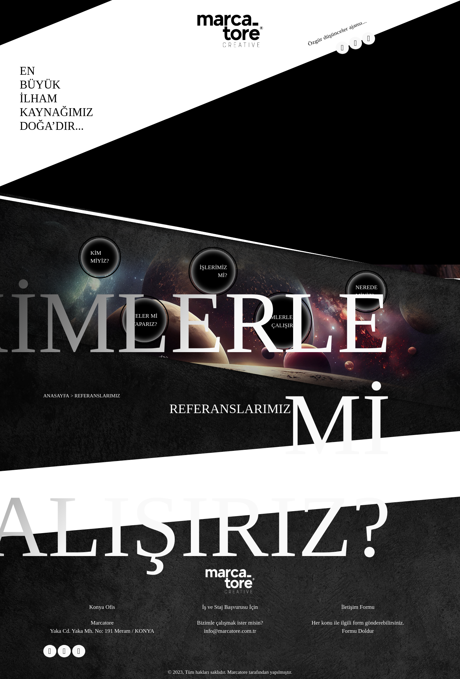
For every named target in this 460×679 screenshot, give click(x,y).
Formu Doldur (358, 631)
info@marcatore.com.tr (230, 631)
